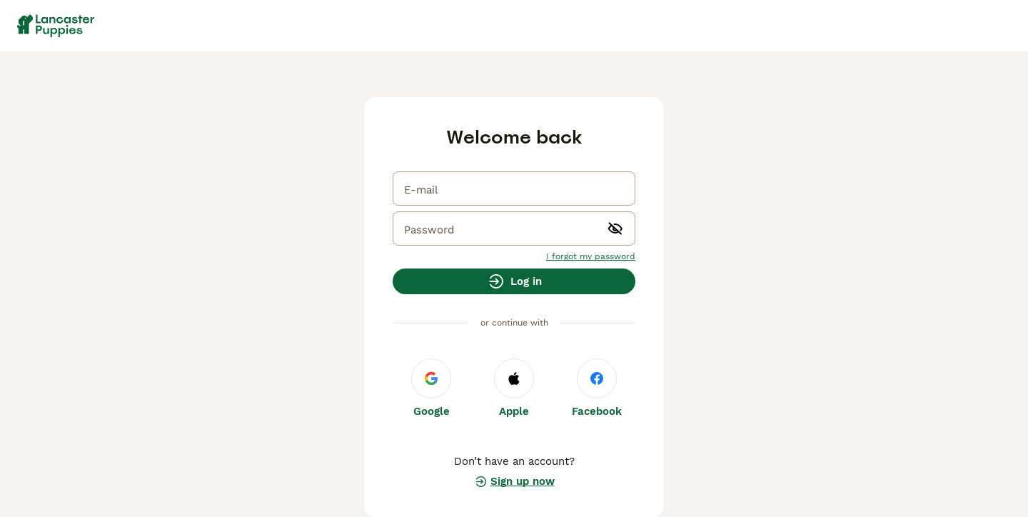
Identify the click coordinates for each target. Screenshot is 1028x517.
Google (431, 388)
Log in (514, 281)
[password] (514, 228)
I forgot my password (590, 256)
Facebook (597, 388)
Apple (514, 388)
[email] (514, 188)
